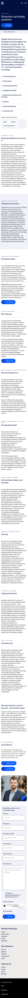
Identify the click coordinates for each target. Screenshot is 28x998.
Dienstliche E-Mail (8, 833)
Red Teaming (7, 81)
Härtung (6, 101)
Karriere (3, 931)
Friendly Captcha (8, 902)
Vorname (6, 813)
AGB (2, 985)
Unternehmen (7, 844)
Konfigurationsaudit (10, 90)
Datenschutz (4, 994)
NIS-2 (5, 122)
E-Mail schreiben (10, 763)
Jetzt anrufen (9, 769)
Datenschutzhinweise (11, 895)
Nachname (6, 823)
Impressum (4, 990)
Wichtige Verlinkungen (9, 929)
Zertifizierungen (5, 956)
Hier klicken (16, 906)
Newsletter (4, 940)
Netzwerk (3, 954)
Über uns (3, 949)
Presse (3, 958)
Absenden (10, 916)
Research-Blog (5, 934)
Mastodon (4, 973)
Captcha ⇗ (21, 907)
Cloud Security (8, 111)
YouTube (3, 969)
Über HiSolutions (7, 946)
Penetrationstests (9, 76)
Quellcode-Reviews (9, 106)
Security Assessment (10, 86)
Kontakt (8, 25)
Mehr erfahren (9, 302)
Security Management (9, 32)
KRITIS (13, 122)
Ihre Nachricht (7, 864)
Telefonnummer (7, 854)
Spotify (3, 971)
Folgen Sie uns (6, 964)
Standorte (3, 951)
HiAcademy (4, 936)
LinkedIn (3, 967)
